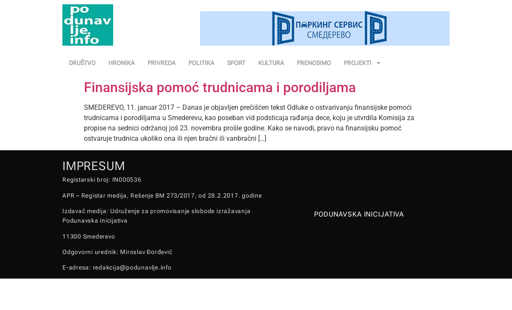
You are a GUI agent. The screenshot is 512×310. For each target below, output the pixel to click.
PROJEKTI (363, 63)
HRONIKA (121, 62)
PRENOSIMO (314, 62)
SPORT (236, 62)
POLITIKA (201, 62)
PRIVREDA (162, 62)
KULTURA (271, 62)
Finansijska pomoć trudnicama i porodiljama (220, 87)
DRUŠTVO (82, 62)
